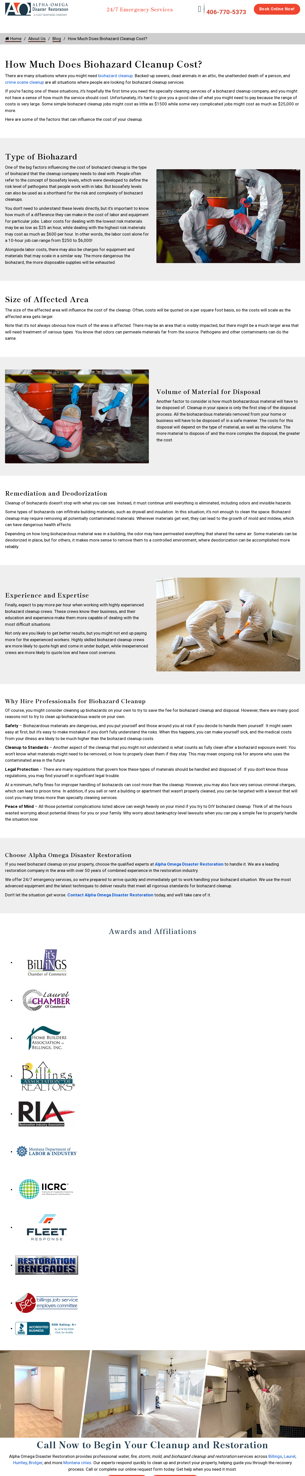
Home (10, 23)
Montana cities (77, 1462)
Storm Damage (84, 26)
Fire (57, 23)
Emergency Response (217, 26)
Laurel (289, 1456)
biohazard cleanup (115, 75)
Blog (56, 38)
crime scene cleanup (24, 82)
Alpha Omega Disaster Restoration (189, 864)
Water (32, 23)
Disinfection (150, 23)
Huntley (20, 1462)
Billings (275, 1456)
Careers (263, 23)
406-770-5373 (226, 12)
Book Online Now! (277, 9)
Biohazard (181, 23)
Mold (118, 23)
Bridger (35, 1462)
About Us (287, 26)
